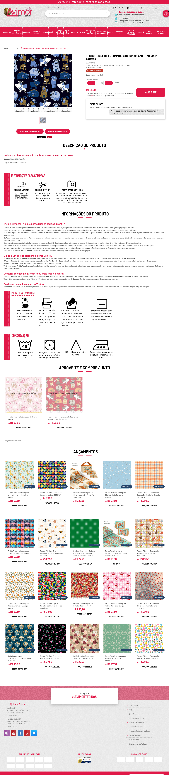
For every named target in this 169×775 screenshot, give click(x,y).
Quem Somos (133, 714)
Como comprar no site (136, 718)
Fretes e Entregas (135, 735)
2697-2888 (12, 715)
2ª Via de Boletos (134, 740)
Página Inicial (133, 705)
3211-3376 (12, 726)
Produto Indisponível (23, 395)
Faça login (61, 8)
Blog (130, 710)
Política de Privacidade (136, 722)
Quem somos (133, 8)
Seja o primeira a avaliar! (94, 75)
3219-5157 (124, 18)
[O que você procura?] (105, 13)
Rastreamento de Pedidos (138, 744)
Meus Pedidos (119, 8)
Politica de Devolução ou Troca (139, 731)
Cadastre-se (161, 8)
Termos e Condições (136, 727)
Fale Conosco (147, 8)
